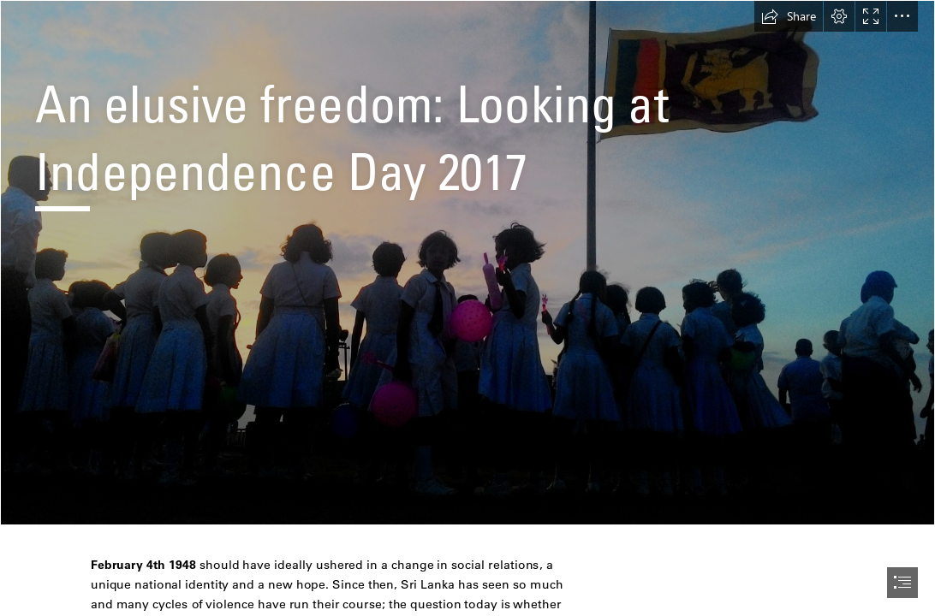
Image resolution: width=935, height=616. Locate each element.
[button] (788, 16)
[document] (467, 308)
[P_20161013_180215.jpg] (467, 262)
